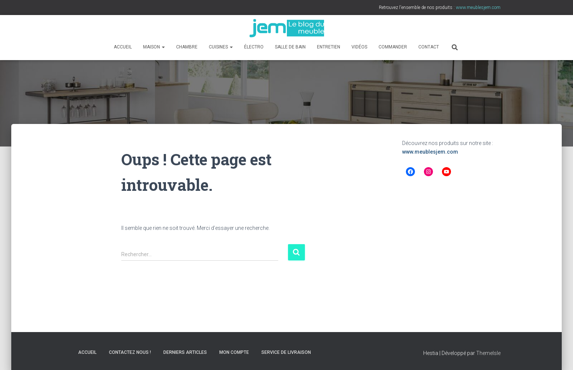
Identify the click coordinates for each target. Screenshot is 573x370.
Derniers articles (185, 352)
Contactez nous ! (130, 352)
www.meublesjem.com (430, 152)
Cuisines (221, 47)
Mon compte (234, 352)
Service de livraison (286, 352)
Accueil (123, 47)
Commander (392, 47)
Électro (254, 47)
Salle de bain (290, 47)
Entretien (328, 47)
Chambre (187, 47)
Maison (154, 47)
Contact (428, 47)
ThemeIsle (488, 353)
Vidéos (359, 47)
